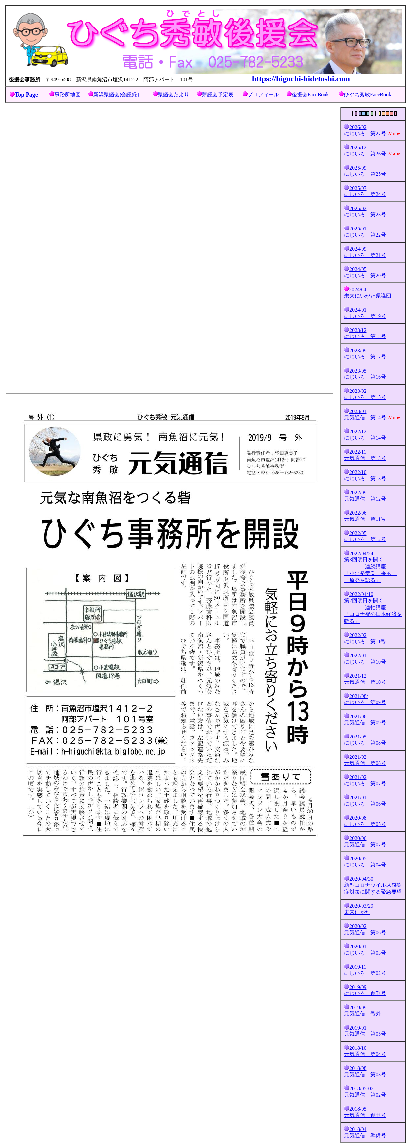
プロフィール (263, 94)
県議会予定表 (217, 94)
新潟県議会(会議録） (117, 94)
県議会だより (173, 94)
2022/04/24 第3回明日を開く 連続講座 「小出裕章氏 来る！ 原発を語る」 (370, 567)
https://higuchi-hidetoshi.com (301, 78)
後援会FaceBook (310, 94)
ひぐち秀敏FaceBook (367, 94)
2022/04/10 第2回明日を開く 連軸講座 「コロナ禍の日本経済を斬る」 (373, 608)
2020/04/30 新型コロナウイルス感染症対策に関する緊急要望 (373, 885)
